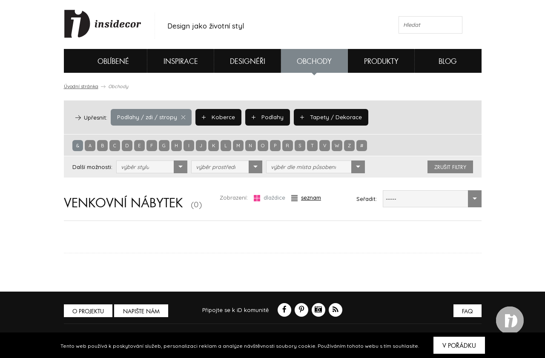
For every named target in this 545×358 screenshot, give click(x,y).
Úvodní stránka (81, 86)
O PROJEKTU (88, 311)
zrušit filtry (450, 167)
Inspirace (181, 61)
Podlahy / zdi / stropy (150, 117)
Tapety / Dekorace (328, 117)
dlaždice (269, 197)
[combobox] (151, 166)
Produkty (381, 61)
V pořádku (459, 345)
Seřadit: (366, 198)
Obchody (314, 61)
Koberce (217, 117)
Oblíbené (99, 61)
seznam (306, 197)
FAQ (467, 311)
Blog (448, 61)
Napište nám (142, 311)
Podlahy (265, 117)
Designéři (247, 61)
